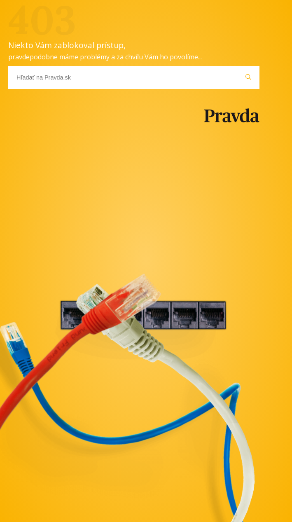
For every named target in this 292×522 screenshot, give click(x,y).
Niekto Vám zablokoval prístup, (105, 50)
